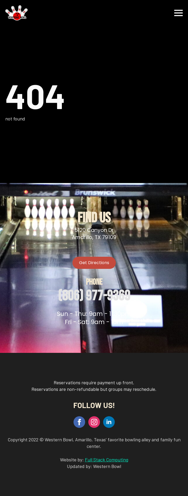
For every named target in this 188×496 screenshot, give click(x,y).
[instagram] (94, 422)
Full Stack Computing (106, 459)
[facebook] (79, 422)
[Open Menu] (178, 13)
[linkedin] (109, 422)
